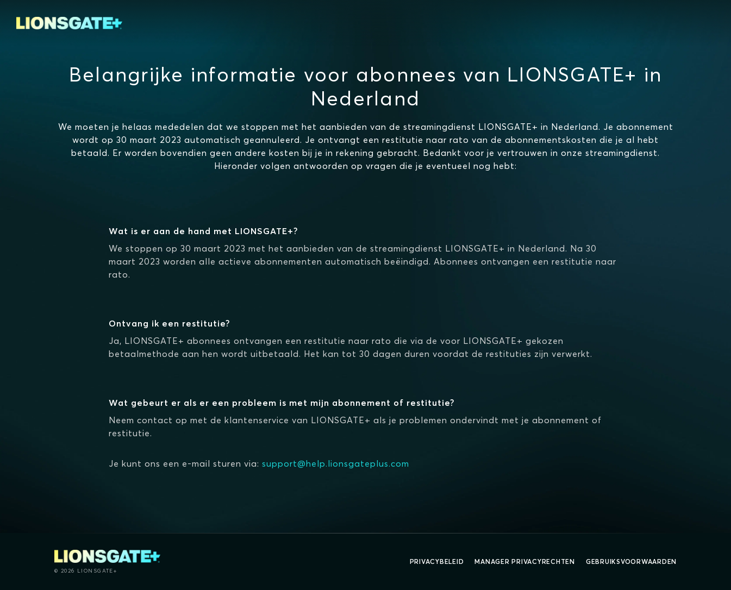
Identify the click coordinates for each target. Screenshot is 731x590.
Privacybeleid (437, 561)
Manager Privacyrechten (524, 561)
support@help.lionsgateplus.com (335, 463)
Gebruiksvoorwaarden (631, 561)
